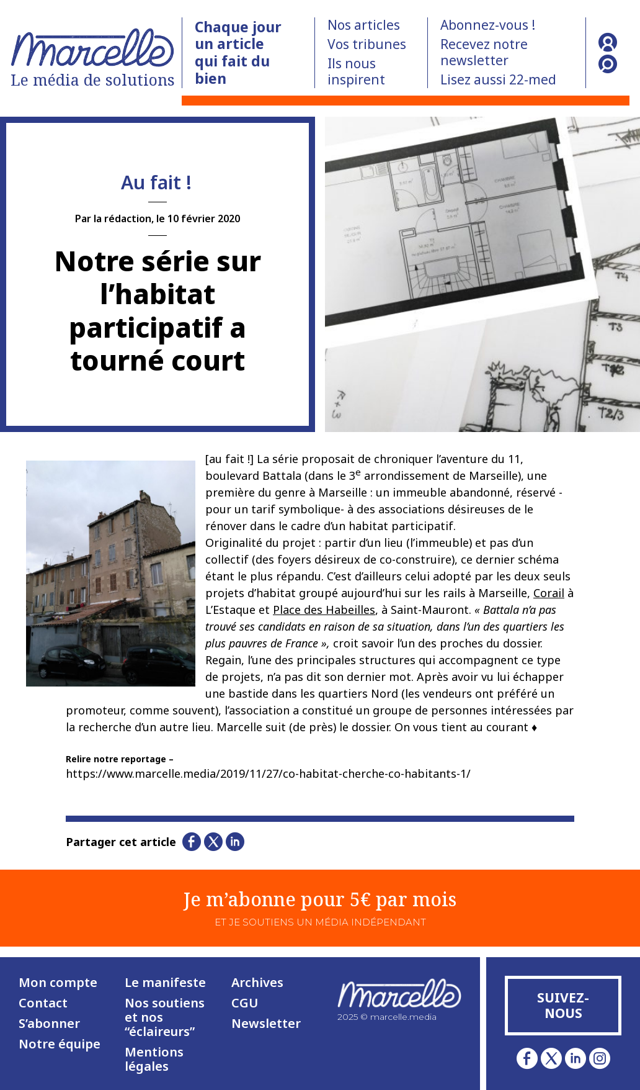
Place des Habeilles (324, 609)
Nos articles (363, 25)
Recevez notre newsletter (484, 52)
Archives (257, 982)
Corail (548, 592)
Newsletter (266, 1023)
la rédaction (122, 218)
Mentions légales (154, 1058)
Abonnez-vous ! (487, 25)
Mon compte (58, 982)
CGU (244, 1002)
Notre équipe (59, 1043)
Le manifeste (165, 982)
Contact (43, 1002)
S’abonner (49, 1023)
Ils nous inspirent (356, 71)
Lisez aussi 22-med (498, 79)
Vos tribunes (366, 44)
